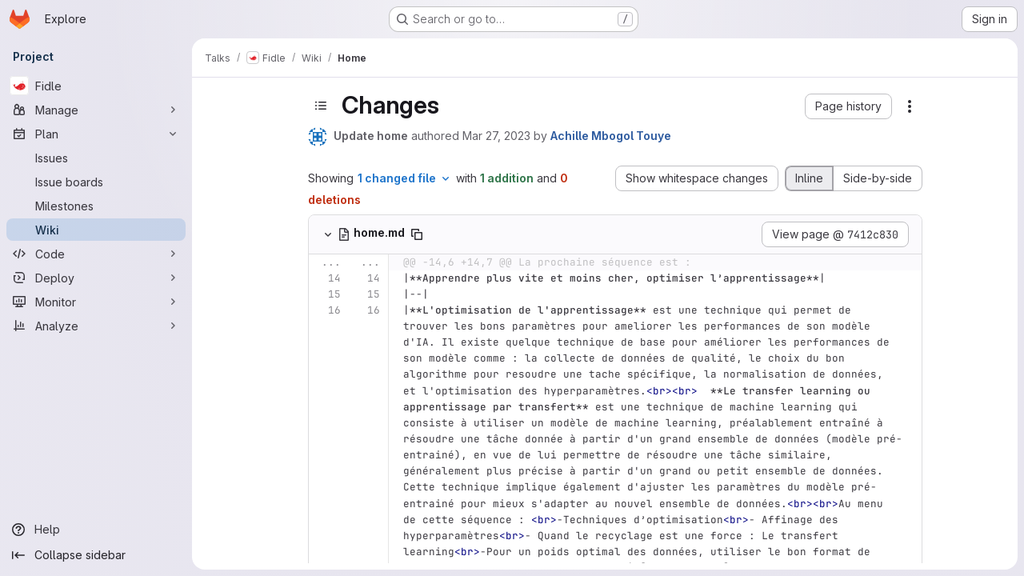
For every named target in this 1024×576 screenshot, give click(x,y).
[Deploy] (96, 277)
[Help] (96, 529)
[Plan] (96, 133)
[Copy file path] (416, 234)
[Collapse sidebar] (96, 555)
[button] (848, 106)
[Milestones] (96, 205)
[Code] (96, 253)
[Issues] (96, 157)
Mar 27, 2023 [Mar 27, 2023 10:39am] (496, 135)
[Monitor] (96, 301)
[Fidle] (96, 85)
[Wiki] (96, 229)
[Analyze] (96, 325)
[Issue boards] (96, 181)
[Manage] (96, 109)
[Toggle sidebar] (321, 105)
